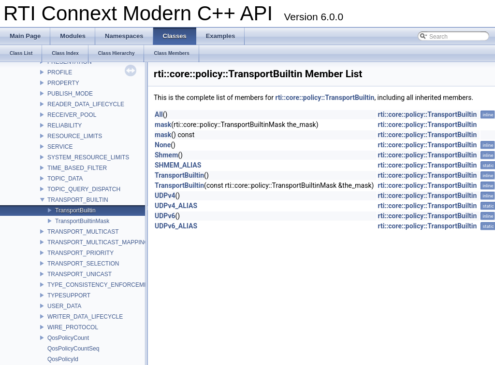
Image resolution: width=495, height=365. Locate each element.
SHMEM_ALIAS (178, 165)
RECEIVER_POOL (71, 115)
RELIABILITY (64, 125)
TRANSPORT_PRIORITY (80, 253)
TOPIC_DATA (65, 178)
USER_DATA (64, 306)
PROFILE (59, 72)
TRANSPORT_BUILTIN (77, 200)
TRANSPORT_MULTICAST (83, 231)
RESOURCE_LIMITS (74, 136)
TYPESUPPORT (68, 295)
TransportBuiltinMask (82, 221)
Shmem (166, 155)
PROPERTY (63, 83)
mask (163, 124)
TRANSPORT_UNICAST (79, 274)
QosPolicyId (62, 359)
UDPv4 (165, 195)
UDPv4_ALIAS (176, 206)
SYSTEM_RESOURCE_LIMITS (88, 157)
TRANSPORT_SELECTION (83, 263)
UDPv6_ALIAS (176, 226)
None (163, 145)
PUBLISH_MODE (70, 93)
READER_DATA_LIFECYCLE (85, 104)
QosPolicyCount (68, 338)
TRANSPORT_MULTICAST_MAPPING (98, 242)
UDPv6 (165, 216)
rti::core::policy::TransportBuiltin (324, 97)
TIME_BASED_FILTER (77, 168)
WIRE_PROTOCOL (72, 327)
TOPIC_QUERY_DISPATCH (83, 189)
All (159, 114)
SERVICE (60, 146)
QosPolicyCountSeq (73, 348)
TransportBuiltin (75, 210)
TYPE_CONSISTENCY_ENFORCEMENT (101, 284)
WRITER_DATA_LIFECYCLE (85, 316)
